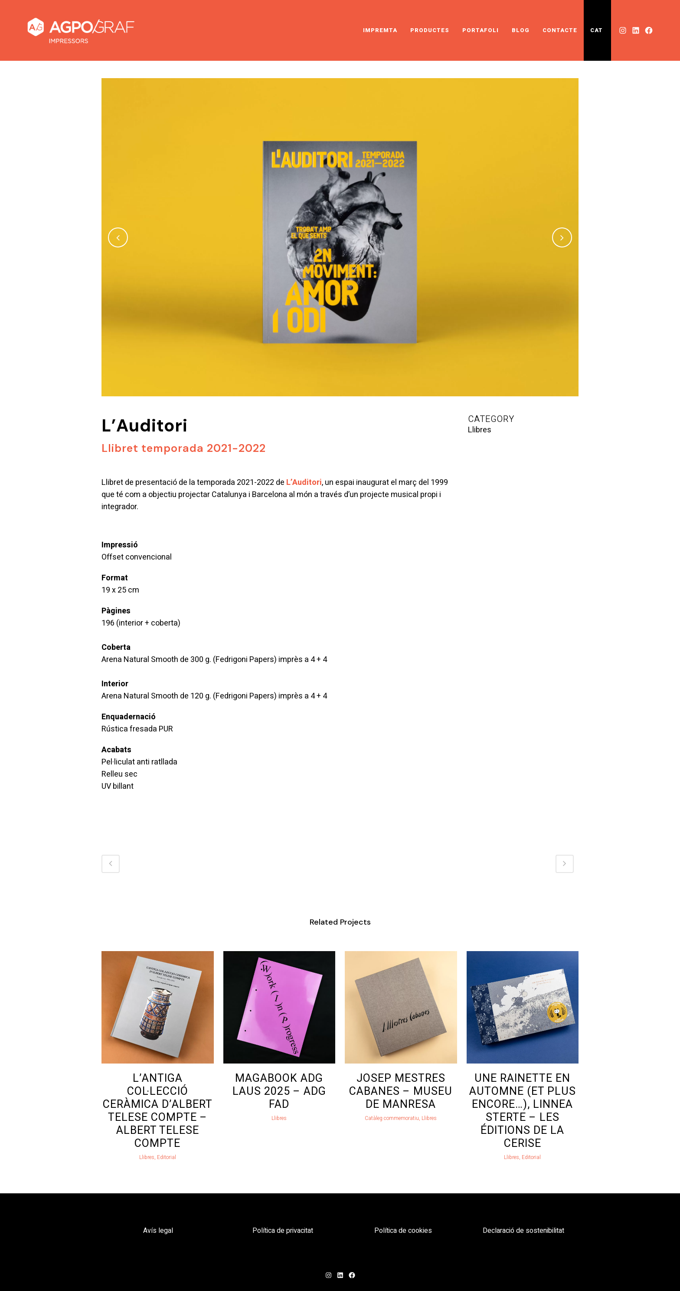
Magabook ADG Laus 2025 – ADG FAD (279, 1091)
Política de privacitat (282, 1230)
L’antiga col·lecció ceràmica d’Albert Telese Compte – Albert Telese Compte (157, 1111)
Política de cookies (403, 1230)
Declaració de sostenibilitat (523, 1230)
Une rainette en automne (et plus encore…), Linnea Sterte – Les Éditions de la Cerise (522, 1111)
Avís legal (158, 1230)
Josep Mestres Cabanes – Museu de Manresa (400, 1091)
